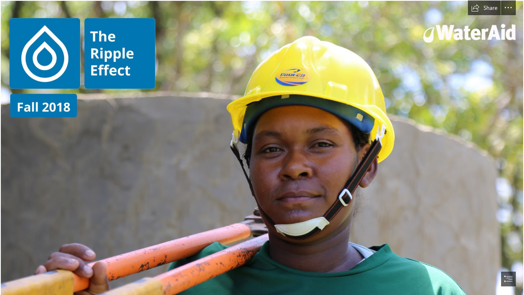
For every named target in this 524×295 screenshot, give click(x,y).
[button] (484, 7)
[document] (262, 147)
